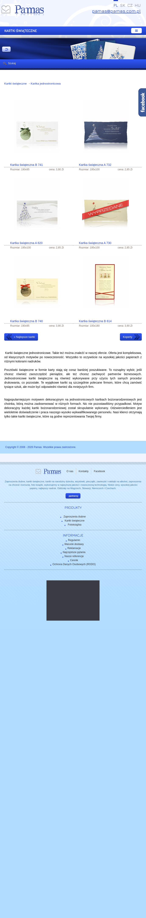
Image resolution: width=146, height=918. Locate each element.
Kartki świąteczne (16, 83)
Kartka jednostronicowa (46, 83)
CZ (130, 5)
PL (116, 5)
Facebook (99, 471)
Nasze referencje (74, 556)
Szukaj (12, 63)
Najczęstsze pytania (74, 552)
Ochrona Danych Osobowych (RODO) (73, 564)
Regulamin (74, 540)
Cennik (74, 560)
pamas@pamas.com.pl (116, 11)
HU (138, 5)
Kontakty (84, 471)
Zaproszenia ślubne (74, 516)
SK (122, 5)
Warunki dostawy (74, 544)
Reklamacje (74, 548)
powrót (6, 50)
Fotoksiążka (74, 524)
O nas (70, 471)
